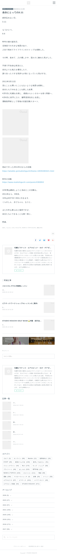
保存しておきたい (8, 9)
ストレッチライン (11, 466)
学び (26, 466)
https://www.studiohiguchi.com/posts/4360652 (23, 182)
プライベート (10, 470)
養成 (42, 473)
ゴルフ (7, 459)
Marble (32, 459)
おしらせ (24, 470)
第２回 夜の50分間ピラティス (23, 422)
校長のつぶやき (22, 462)
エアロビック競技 (11, 484)
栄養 (36, 477)
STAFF (8, 462)
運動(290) (40, 227)
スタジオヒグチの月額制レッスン (14, 286)
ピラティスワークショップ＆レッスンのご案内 (19, 303)
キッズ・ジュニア (40, 466)
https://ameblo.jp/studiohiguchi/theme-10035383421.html (28, 171)
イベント (48, 477)
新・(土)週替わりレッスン (21, 432)
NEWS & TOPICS (12, 473)
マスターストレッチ (22, 477)
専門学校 (37, 470)
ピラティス (25, 481)
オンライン (19, 459)
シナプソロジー (41, 481)
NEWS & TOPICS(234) (29, 227)
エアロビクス (10, 481)
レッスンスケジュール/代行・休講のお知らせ (28, 413)
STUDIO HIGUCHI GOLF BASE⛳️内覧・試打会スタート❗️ (25, 321)
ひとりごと (30, 473)
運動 (7, 477)
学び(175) (18, 227)
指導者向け (45, 459)
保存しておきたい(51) (8, 227)
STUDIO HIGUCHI (31, 484)
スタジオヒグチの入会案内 (22, 403)
